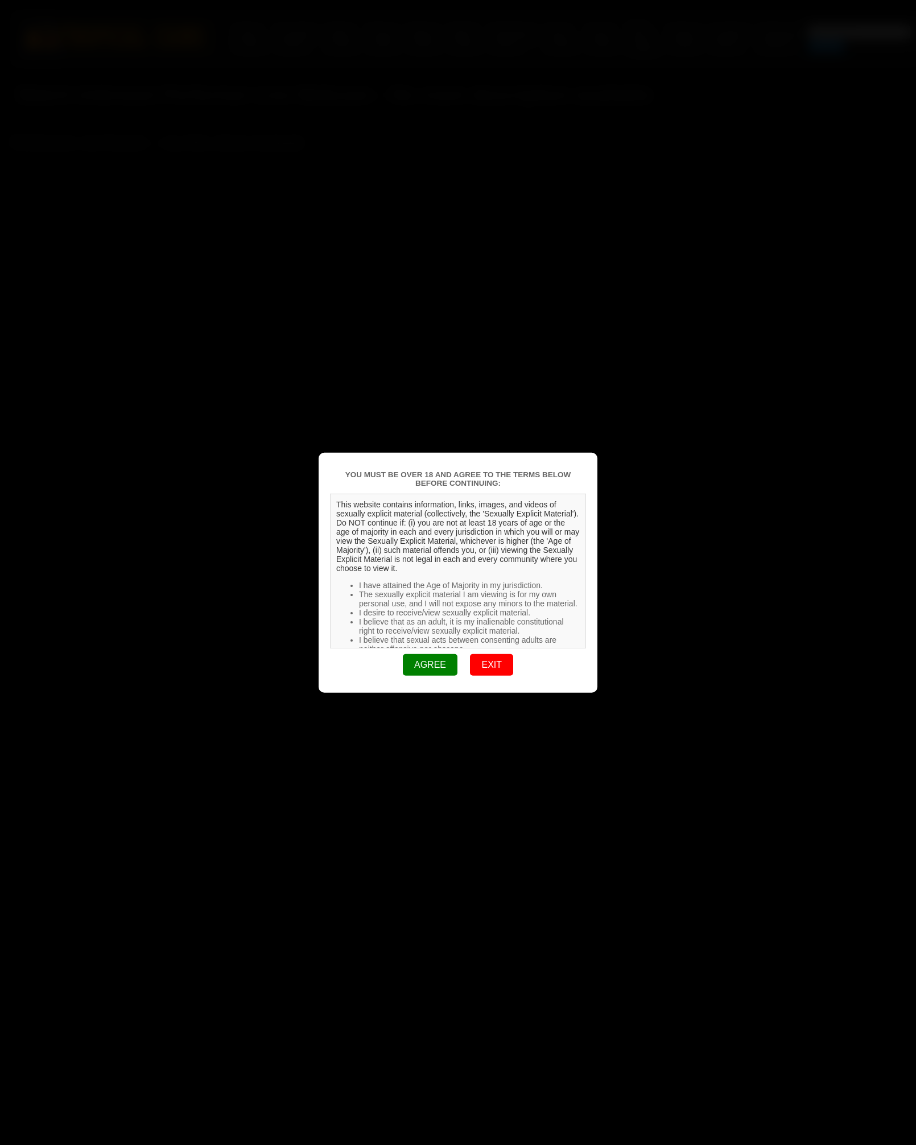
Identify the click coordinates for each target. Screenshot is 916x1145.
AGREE (430, 664)
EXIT (491, 664)
